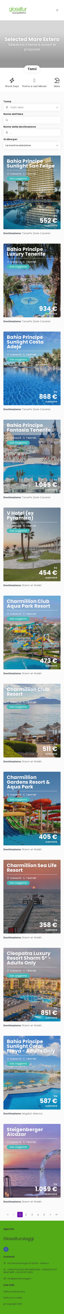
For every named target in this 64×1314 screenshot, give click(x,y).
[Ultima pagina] (56, 1214)
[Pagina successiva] (50, 1214)
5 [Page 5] (44, 1214)
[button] (32, 145)
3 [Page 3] (32, 1214)
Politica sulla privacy (14, 1291)
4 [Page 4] (38, 1214)
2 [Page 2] (26, 1214)
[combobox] (32, 132)
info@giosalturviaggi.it (19, 1278)
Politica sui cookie (12, 1297)
